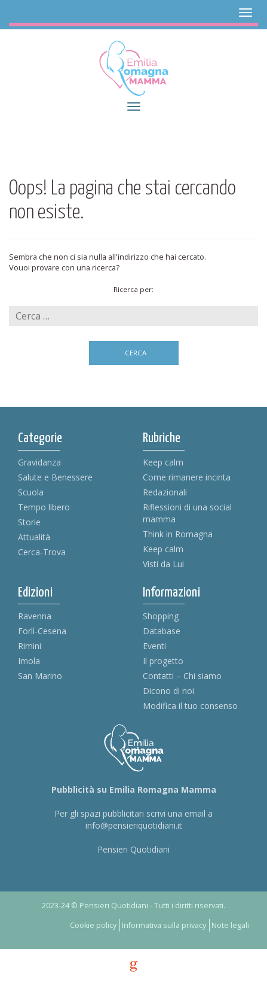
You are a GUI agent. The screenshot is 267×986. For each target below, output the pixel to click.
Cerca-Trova (42, 552)
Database (161, 631)
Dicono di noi (168, 690)
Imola (29, 661)
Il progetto (163, 661)
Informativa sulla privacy (164, 925)
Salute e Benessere (55, 477)
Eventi (154, 646)
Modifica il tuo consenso (190, 705)
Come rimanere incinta (187, 477)
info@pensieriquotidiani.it (133, 825)
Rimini (29, 646)
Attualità (34, 537)
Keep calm (163, 462)
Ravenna (34, 616)
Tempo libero (44, 507)
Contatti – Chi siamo (182, 675)
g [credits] (133, 966)
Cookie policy (93, 925)
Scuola (31, 492)
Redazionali (165, 492)
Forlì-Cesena (42, 631)
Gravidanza (39, 462)
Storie (29, 522)
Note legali (230, 925)
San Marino (40, 675)
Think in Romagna (178, 534)
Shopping (161, 616)
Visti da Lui (163, 564)
